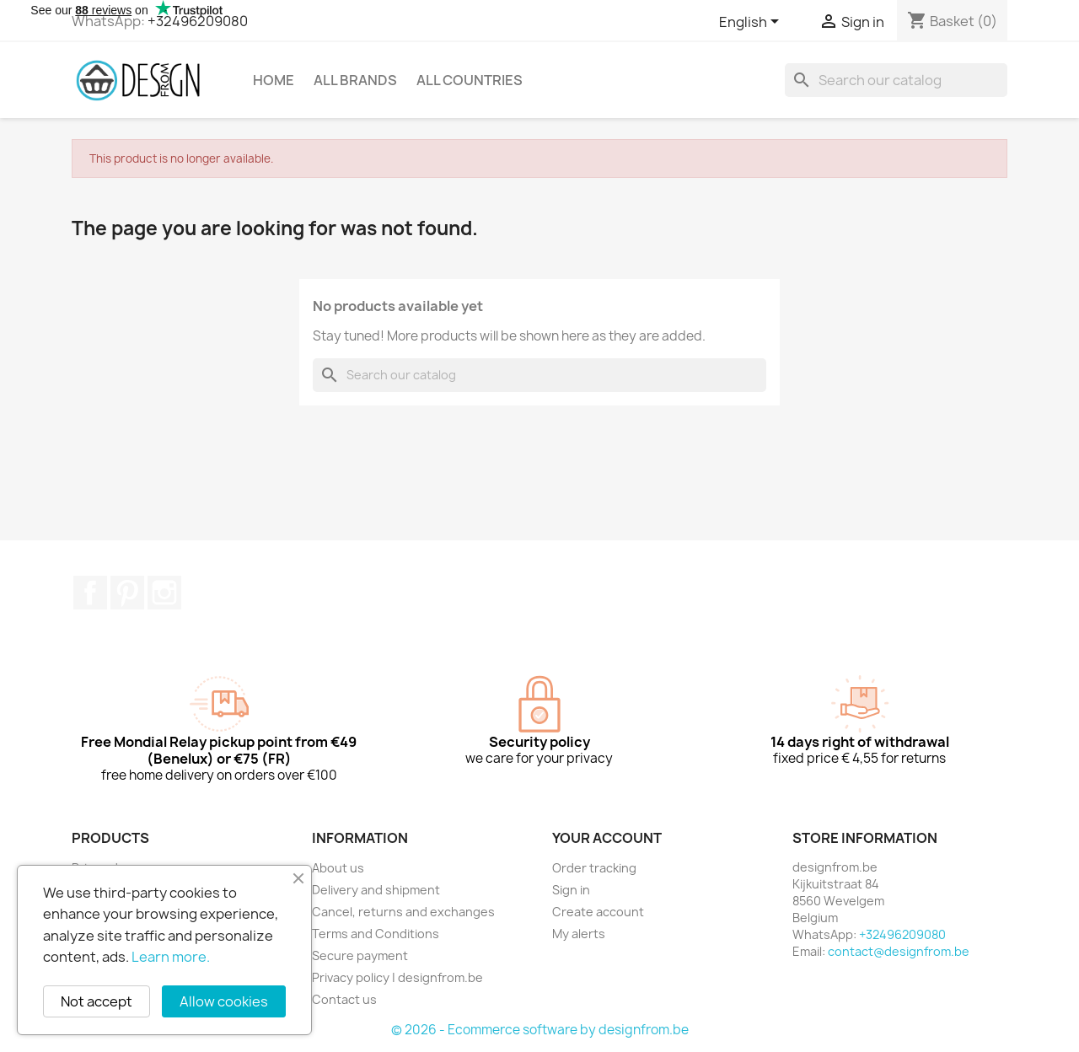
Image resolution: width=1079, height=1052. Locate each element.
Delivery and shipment (376, 890)
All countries (469, 80)
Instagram (164, 592)
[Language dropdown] (752, 23)
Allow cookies (224, 1001)
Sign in (571, 890)
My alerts (578, 934)
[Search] (896, 80)
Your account (607, 838)
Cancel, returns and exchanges (403, 912)
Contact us (344, 999)
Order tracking (594, 868)
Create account (598, 912)
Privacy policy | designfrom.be (397, 977)
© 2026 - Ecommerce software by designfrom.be (540, 1030)
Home (273, 80)
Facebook (90, 592)
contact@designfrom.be (898, 951)
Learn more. (171, 956)
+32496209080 (198, 21)
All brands (355, 80)
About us (338, 868)
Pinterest (127, 592)
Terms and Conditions (375, 934)
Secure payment (360, 955)
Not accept (96, 1001)
